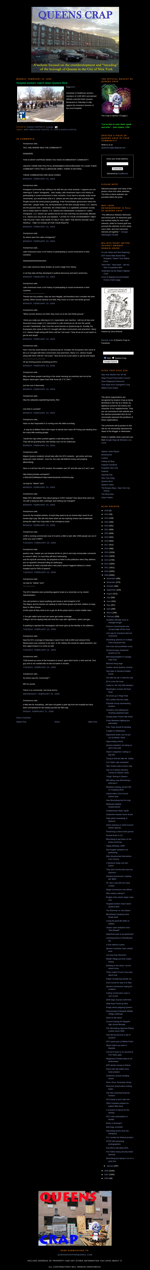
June (109, 601)
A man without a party (115, 945)
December (111, 578)
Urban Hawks (107, 497)
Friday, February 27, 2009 (38, 711)
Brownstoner (106, 455)
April (109, 609)
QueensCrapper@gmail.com (113, 148)
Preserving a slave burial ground (119, 831)
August (110, 594)
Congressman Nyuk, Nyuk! (117, 811)
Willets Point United (109, 388)
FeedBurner (123, 173)
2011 (106, 567)
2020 (106, 533)
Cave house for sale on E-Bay (118, 983)
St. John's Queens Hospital (64, 129)
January (110, 1166)
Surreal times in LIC (114, 835)
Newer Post (21, 722)
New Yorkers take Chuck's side (119, 766)
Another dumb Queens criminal (119, 667)
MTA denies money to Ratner (118, 1065)
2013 (106, 560)
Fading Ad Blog (107, 461)
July (109, 597)
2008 (106, 1171)
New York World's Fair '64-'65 (113, 375)
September (111, 590)
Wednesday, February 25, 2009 (41, 694)
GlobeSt (104, 471)
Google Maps (111, 440)
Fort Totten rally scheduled (117, 762)
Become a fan (107, 340)
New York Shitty (108, 478)
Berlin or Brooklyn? (114, 1123)
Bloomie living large (114, 663)
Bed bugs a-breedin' (114, 1127)
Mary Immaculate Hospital (37, 129)
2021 (106, 529)
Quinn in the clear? (114, 1018)
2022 (106, 526)
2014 (106, 556)
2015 (106, 552)
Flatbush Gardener (109, 465)
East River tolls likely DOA (117, 1148)
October (110, 586)
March (109, 613)
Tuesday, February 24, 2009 (39, 543)
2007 (106, 1174)
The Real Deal (107, 494)
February (111, 616)
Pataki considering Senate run (118, 979)
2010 (106, 571)
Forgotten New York (109, 468)
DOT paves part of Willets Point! (119, 1041)
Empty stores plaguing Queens (119, 1007)
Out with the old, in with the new (119, 678)
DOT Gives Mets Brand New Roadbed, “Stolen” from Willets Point (115, 258)
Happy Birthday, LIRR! (115, 846)
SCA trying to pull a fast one (117, 1099)
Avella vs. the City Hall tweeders (119, 685)
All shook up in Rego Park (117, 696)
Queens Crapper (35, 127)
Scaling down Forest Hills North (119, 717)
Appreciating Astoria (114, 741)
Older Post (92, 722)
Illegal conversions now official (119, 889)
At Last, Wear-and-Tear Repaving (115, 252)
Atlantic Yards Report (110, 451)
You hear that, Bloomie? (116, 955)
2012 (106, 564)
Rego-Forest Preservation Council (115, 378)
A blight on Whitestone (115, 731)
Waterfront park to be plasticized (119, 934)
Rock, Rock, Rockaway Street (118, 1082)
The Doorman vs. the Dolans (118, 910)
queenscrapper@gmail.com (75, 1255)
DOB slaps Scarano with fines (118, 1000)
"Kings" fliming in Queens (116, 776)
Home (57, 722)
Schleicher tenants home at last (119, 814)
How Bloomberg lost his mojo (118, 800)
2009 (106, 575)
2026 (106, 510)
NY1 (73, 87)
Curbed (104, 458)
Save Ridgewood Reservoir (113, 381)
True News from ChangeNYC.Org (115, 385)
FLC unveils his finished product (119, 1137)
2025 (106, 514)
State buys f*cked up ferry (117, 1003)
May (109, 605)
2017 (106, 545)
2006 (106, 1178)
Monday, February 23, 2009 (39, 179)
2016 (106, 548)
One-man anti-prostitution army (119, 646)
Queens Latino (107, 485)
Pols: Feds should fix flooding (118, 727)
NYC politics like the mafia (117, 699)
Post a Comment (23, 718)
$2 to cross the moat (114, 681)
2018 (106, 541)
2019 (106, 537)
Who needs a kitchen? (115, 893)
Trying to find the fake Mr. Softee (119, 758)
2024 (106, 518)
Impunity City (106, 475)
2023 (106, 522)
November (111, 582)
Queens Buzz (107, 481)
